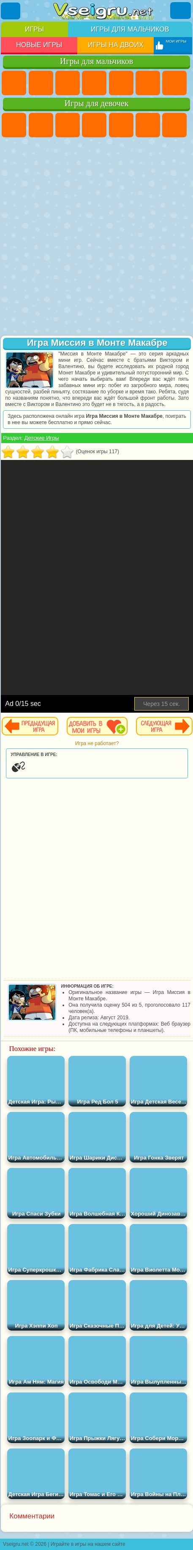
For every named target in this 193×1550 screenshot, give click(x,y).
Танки (94, 83)
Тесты (121, 125)
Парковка (14, 83)
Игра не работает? (97, 743)
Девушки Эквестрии (41, 125)
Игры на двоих (116, 44)
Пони (14, 125)
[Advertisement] (95, 237)
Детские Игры (41, 438)
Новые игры (39, 44)
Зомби (121, 83)
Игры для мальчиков (130, 29)
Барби (94, 125)
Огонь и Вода (67, 125)
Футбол (41, 83)
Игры (34, 29)
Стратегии (67, 83)
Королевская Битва (148, 83)
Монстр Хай (148, 125)
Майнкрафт (174, 83)
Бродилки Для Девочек (174, 125)
